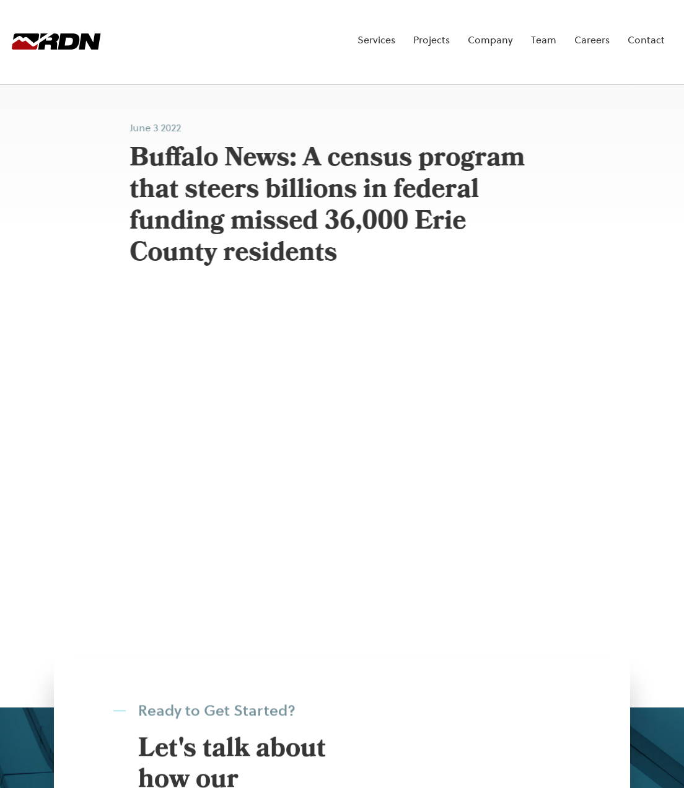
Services (334, 30)
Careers (550, 30)
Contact (604, 30)
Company (448, 30)
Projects (389, 30)
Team (501, 30)
